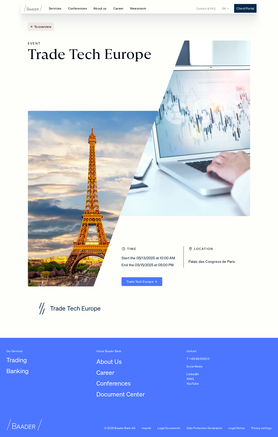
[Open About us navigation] (100, 8)
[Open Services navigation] (55, 8)
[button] (261, 428)
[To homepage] (33, 8)
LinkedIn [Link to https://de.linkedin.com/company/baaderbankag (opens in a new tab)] (192, 374)
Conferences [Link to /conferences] (113, 383)
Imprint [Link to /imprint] (146, 428)
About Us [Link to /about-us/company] (109, 361)
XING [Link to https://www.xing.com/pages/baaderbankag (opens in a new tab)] (190, 379)
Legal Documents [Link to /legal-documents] (168, 428)
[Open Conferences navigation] (77, 8)
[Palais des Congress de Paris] (217, 260)
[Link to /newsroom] (138, 8)
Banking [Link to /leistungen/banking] (17, 371)
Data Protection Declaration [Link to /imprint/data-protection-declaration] (204, 428)
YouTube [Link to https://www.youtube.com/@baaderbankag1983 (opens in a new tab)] (192, 383)
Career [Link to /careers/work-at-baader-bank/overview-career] (105, 372)
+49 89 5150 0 (199, 358)
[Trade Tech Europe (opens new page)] (142, 279)
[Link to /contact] (206, 8)
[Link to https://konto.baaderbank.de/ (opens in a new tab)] (245, 8)
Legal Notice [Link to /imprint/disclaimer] (237, 428)
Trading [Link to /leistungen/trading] (16, 360)
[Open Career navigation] (118, 8)
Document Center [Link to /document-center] (120, 394)
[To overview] (41, 26)
